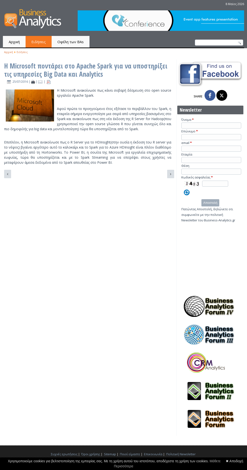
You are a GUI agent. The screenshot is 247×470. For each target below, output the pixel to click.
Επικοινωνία (153, 454)
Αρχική (14, 41)
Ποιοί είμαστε (130, 454)
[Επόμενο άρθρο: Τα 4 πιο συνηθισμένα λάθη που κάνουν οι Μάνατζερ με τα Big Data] (170, 174)
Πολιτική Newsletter (181, 454)
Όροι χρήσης (90, 454)
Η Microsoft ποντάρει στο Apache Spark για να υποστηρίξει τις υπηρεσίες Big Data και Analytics (85, 70)
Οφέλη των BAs (70, 41)
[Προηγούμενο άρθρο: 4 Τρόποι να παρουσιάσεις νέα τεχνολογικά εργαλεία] (7, 174)
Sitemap (110, 454)
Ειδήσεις (38, 41)
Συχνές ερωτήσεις (64, 454)
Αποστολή (210, 202)
